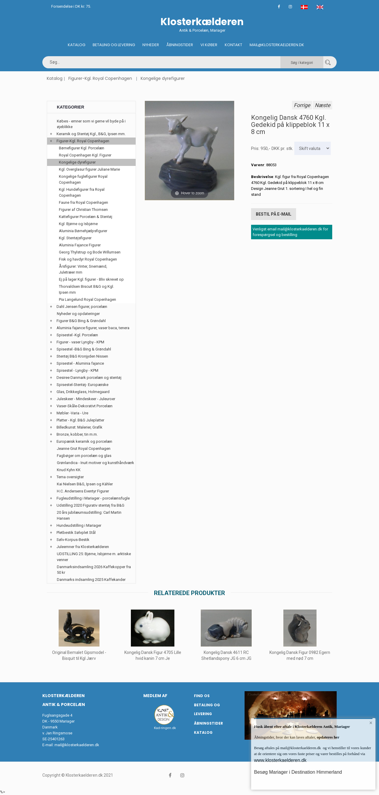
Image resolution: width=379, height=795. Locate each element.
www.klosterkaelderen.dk (280, 760)
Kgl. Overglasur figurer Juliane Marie (89, 169)
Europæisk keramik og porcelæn (84, 441)
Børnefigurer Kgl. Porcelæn (81, 148)
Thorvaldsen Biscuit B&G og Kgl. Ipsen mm (86, 289)
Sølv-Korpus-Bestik (73, 539)
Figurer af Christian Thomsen (83, 209)
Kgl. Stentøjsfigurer (75, 238)
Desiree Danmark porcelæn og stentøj (89, 377)
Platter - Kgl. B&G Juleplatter (80, 420)
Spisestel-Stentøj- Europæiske (82, 384)
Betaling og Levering (114, 45)
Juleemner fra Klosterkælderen (83, 546)
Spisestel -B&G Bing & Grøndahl (84, 349)
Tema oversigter (70, 477)
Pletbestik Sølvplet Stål (76, 532)
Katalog (76, 45)
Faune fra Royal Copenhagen (83, 202)
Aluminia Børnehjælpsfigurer (83, 231)
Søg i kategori (302, 63)
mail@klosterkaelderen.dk (76, 745)
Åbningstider (179, 45)
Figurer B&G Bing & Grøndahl (81, 321)
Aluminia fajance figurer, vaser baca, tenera (93, 328)
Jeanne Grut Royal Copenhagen (83, 448)
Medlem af (155, 696)
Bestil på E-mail (273, 214)
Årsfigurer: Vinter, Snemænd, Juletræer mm (83, 269)
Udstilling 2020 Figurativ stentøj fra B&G (90, 505)
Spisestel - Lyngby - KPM (77, 370)
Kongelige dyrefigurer (163, 78)
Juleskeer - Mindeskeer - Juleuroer (86, 399)
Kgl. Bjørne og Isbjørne (78, 224)
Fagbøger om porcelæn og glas (84, 455)
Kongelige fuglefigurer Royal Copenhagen (83, 179)
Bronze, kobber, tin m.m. (77, 434)
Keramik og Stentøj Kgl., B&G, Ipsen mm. (91, 134)
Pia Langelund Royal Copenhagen (87, 299)
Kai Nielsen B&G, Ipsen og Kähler (85, 484)
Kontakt (233, 45)
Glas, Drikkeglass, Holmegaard (83, 392)
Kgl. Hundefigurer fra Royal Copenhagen (82, 192)
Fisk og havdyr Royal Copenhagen (88, 259)
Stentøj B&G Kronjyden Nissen (82, 356)
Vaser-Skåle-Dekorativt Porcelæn (85, 406)
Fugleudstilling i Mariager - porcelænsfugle (93, 498)
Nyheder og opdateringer (78, 313)
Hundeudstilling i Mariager (79, 525)
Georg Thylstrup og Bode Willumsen (90, 252)
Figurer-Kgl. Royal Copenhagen (100, 78)
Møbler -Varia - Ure (72, 413)
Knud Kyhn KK (69, 470)
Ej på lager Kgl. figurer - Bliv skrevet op (91, 279)
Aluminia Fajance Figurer (80, 245)
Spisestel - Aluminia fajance (80, 363)
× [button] (370, 723)
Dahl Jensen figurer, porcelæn (82, 306)
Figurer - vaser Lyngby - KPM (80, 342)
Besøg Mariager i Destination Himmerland (298, 772)
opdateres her (327, 737)
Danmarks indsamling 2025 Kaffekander (91, 579)
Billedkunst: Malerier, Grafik (79, 427)
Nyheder (150, 45)
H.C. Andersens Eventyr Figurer (83, 491)
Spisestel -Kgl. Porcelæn (77, 335)
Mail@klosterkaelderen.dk (277, 45)
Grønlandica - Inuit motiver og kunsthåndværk (95, 462)
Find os (202, 695)
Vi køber (208, 45)
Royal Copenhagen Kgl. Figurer (85, 155)
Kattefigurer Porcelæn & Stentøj (85, 216)
